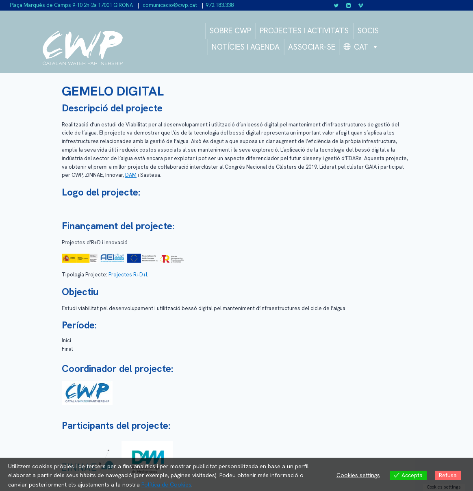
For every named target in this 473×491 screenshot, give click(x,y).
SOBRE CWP (230, 31)
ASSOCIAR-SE (311, 47)
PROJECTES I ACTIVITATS (304, 31)
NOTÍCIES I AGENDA (246, 47)
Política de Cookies (166, 484)
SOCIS (368, 31)
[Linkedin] (348, 5)
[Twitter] (336, 5)
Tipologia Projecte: (84, 274)
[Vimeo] (360, 5)
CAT (366, 47)
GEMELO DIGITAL (113, 91)
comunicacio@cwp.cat (169, 5)
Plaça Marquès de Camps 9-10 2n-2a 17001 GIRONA (71, 5)
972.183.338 (220, 5)
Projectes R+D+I (127, 274)
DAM (131, 175)
